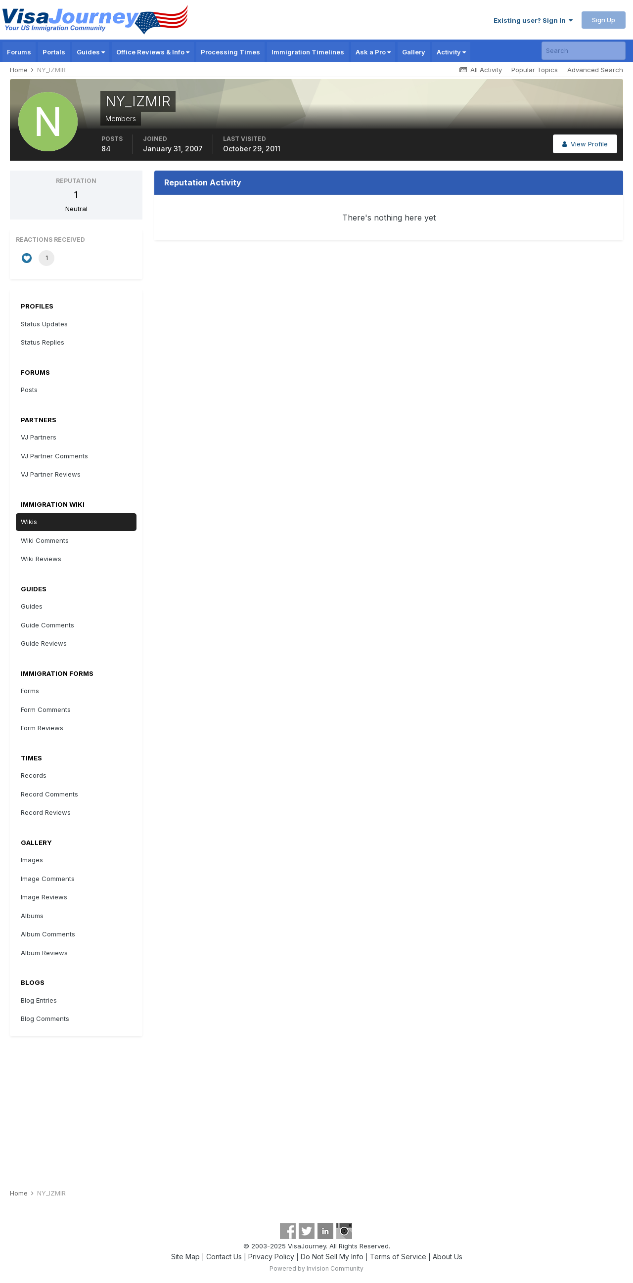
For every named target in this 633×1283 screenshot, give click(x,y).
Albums (32, 916)
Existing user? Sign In (533, 20)
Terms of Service (398, 1256)
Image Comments (48, 879)
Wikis (29, 522)
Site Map (185, 1256)
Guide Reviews (44, 643)
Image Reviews (44, 897)
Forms (30, 691)
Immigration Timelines (307, 52)
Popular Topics (534, 70)
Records (33, 775)
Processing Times (230, 52)
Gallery (413, 52)
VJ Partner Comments (54, 456)
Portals (54, 52)
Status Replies (42, 342)
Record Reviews (46, 812)
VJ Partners (38, 437)
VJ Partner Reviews (51, 474)
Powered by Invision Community (316, 1268)
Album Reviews (44, 953)
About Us (447, 1256)
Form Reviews (42, 728)
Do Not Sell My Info (332, 1256)
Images (32, 860)
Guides (91, 52)
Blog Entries (39, 1000)
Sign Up (603, 20)
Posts (29, 390)
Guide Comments (47, 625)
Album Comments (48, 934)
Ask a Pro (373, 52)
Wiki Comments (45, 540)
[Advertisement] (316, 1108)
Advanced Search (595, 70)
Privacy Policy (271, 1256)
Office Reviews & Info (152, 52)
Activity (451, 52)
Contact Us (224, 1256)
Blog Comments (45, 1018)
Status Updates (44, 324)
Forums (19, 52)
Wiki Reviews (41, 559)
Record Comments (49, 794)
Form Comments (46, 709)
